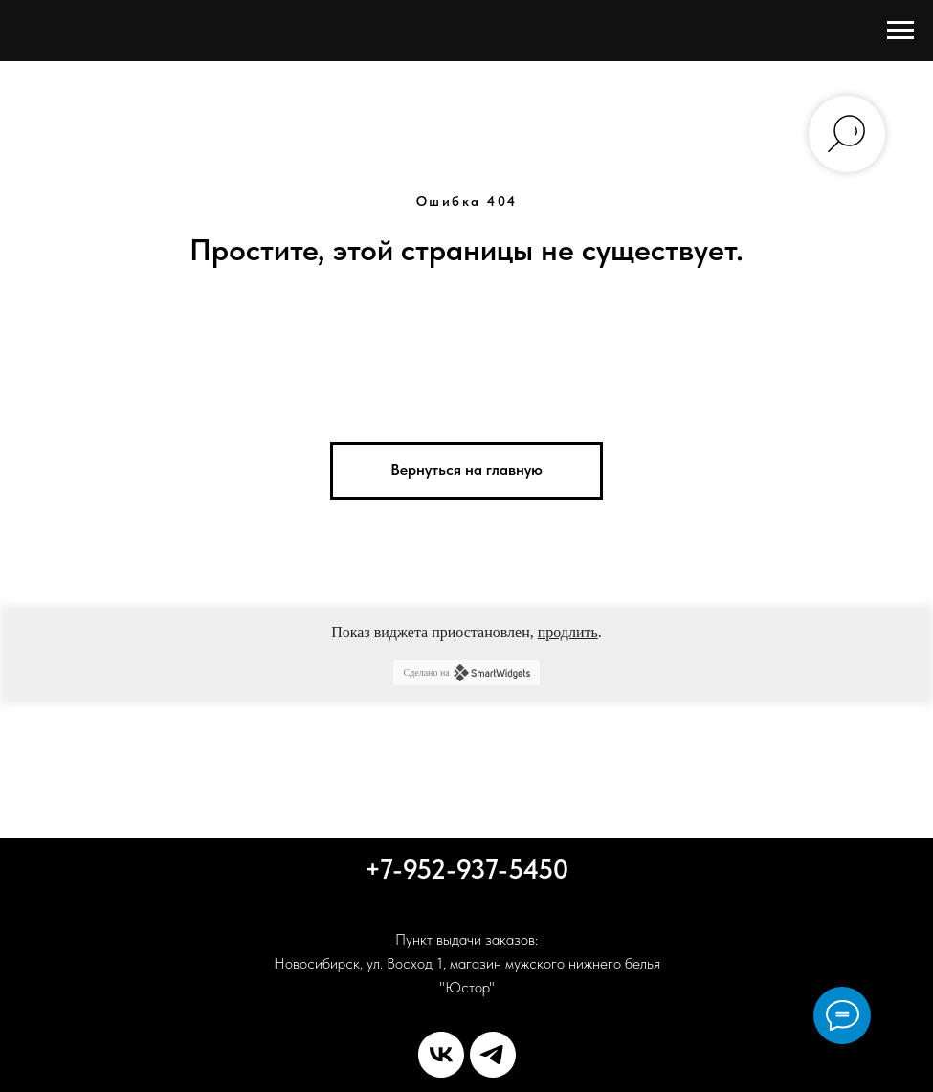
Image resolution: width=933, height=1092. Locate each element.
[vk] (441, 1055)
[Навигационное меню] (900, 30)
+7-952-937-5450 (466, 869)
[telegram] (493, 1055)
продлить (568, 632)
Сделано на (466, 672)
